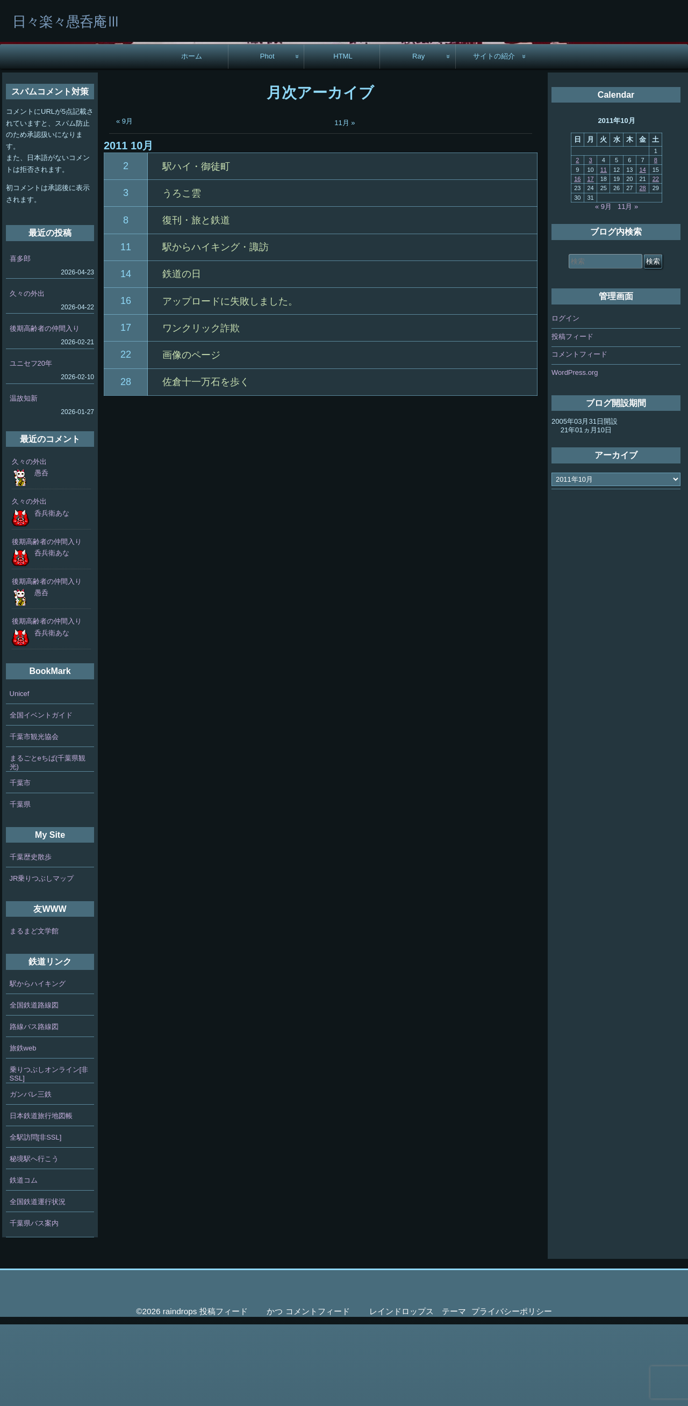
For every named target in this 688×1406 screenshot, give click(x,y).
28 (125, 463)
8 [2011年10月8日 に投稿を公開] (655, 241)
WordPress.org (574, 454)
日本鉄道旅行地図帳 (41, 1197)
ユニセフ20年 (31, 445)
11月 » (344, 204)
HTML (343, 138)
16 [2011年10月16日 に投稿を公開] (577, 260)
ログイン (565, 400)
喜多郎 (20, 340)
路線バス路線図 (34, 1108)
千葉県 (20, 885)
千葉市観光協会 (34, 818)
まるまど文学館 (34, 1013)
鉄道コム (24, 1262)
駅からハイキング (38, 1065)
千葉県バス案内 (34, 1305)
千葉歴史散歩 (31, 938)
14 (125, 355)
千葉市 (20, 864)
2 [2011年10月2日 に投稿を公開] (577, 241)
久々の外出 (27, 375)
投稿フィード (572, 418)
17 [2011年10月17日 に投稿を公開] (590, 260)
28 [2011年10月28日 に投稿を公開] (642, 269)
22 (125, 436)
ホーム (191, 138)
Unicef (20, 775)
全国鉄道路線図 (34, 1087)
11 (125, 328)
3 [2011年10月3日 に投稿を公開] (590, 241)
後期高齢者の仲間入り (45, 410)
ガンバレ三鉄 (31, 1176)
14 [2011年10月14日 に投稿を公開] (642, 251)
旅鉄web (23, 1130)
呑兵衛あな (51, 594)
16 (125, 382)
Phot (267, 138)
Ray (418, 138)
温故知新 (24, 480)
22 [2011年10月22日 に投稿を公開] (656, 260)
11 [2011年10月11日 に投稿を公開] (603, 251)
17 (125, 409)
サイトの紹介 (494, 138)
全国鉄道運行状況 (38, 1283)
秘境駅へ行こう (34, 1240)
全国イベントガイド (41, 796)
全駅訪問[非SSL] (36, 1219)
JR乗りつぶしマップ (42, 960)
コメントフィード (579, 436)
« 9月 (124, 203)
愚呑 (41, 554)
